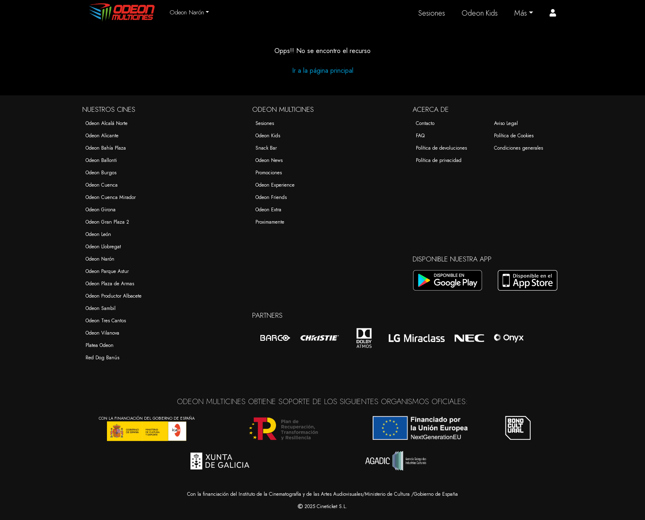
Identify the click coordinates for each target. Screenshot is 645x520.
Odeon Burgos (101, 172)
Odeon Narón (100, 259)
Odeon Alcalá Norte (107, 123)
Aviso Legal (506, 123)
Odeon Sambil (101, 308)
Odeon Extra (268, 209)
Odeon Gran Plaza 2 (107, 222)
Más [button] (520, 13)
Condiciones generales (518, 148)
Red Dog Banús (102, 357)
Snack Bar (266, 148)
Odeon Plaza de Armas (110, 283)
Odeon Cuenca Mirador (111, 197)
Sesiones (431, 13)
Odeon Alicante (102, 135)
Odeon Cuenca (102, 185)
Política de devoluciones (441, 148)
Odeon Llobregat (103, 246)
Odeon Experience (275, 185)
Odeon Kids (480, 13)
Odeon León (98, 234)
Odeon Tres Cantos (106, 320)
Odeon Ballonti (101, 160)
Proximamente (269, 222)
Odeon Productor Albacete (114, 296)
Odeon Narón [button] (186, 12)
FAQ (420, 135)
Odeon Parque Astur (107, 271)
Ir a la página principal (322, 70)
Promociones (268, 172)
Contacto (425, 123)
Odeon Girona (101, 209)
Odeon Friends (271, 197)
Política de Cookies (514, 135)
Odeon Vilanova (102, 333)
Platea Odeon (100, 345)
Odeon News (269, 160)
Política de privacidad (439, 160)
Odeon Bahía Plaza (106, 148)
